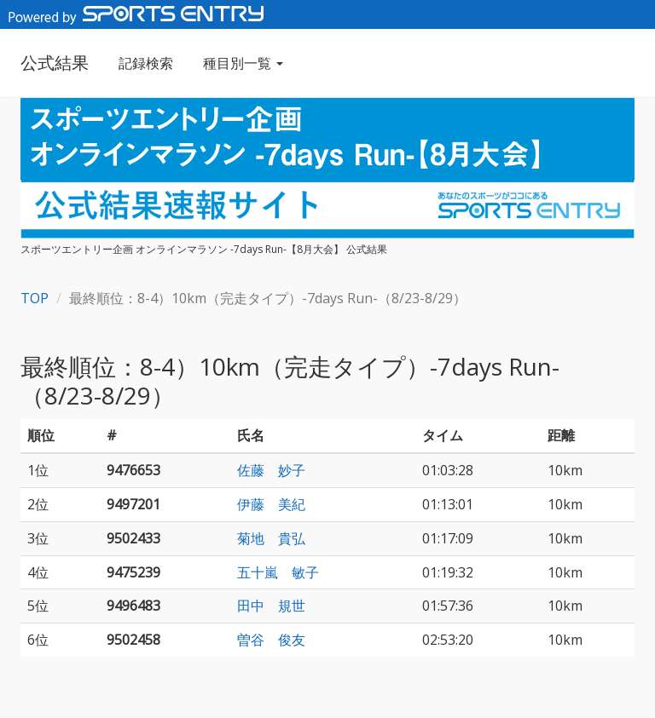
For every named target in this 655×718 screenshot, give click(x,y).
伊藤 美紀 (271, 504)
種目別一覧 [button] (243, 63)
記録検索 (146, 63)
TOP (34, 298)
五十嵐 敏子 (278, 572)
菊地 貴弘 (271, 538)
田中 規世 (271, 605)
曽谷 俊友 (271, 639)
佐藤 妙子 (271, 470)
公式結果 (54, 62)
